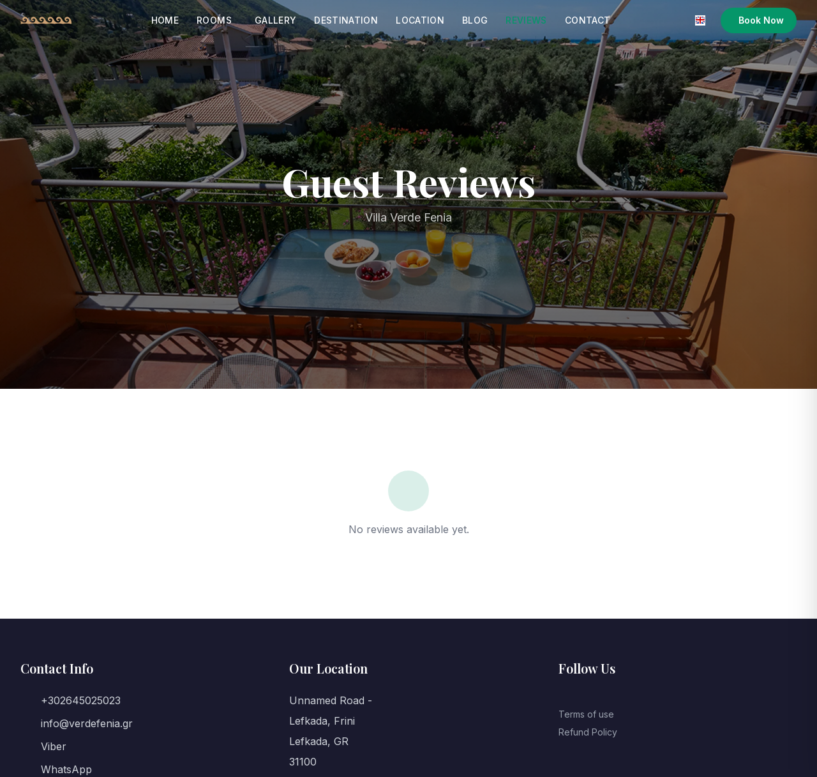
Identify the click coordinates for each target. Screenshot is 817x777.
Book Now (761, 20)
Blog (475, 20)
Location (420, 20)
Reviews (526, 20)
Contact (587, 20)
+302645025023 (81, 700)
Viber (53, 746)
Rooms (214, 20)
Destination (346, 20)
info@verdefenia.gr (87, 723)
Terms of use (586, 714)
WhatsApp (66, 769)
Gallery (275, 20)
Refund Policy (587, 732)
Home (165, 20)
